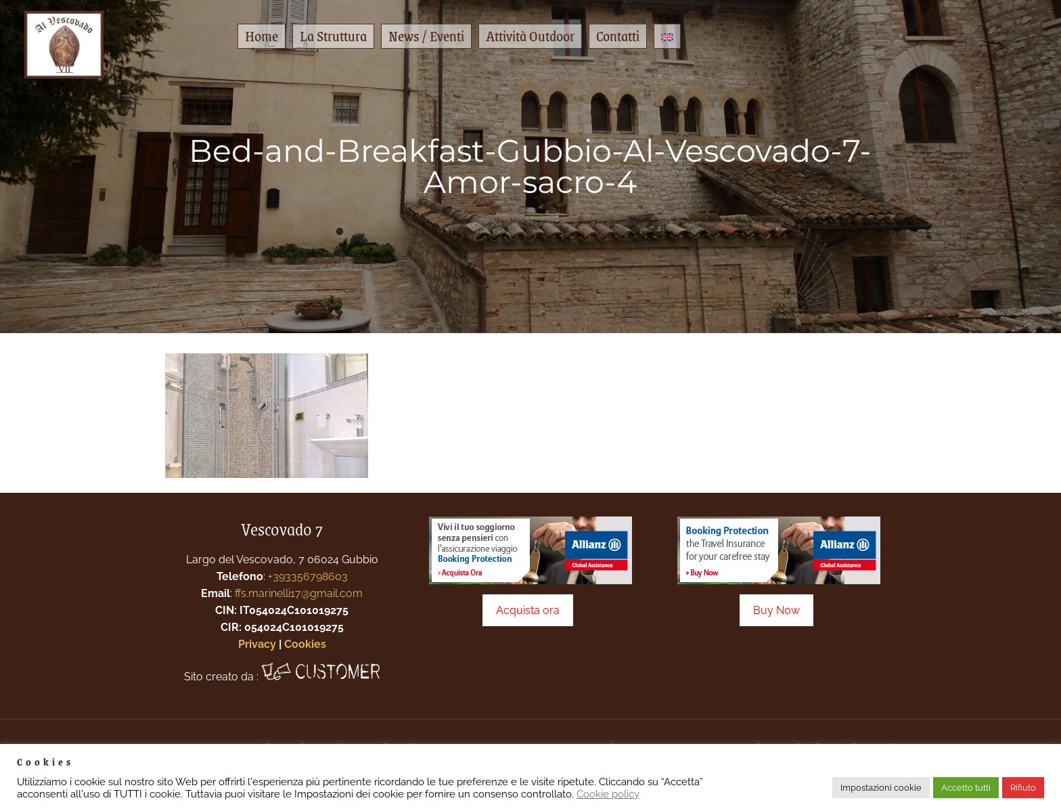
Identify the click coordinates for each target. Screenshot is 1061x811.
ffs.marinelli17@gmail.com (299, 593)
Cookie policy (608, 793)
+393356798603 (308, 576)
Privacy (257, 644)
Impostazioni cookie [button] (881, 788)
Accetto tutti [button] (966, 788)
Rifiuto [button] (1023, 788)
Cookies (305, 644)
